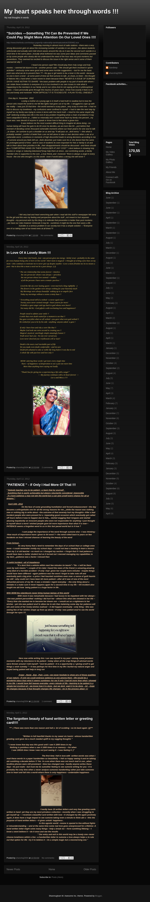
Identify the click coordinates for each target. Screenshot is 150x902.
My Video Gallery (110, 153)
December (111, 253)
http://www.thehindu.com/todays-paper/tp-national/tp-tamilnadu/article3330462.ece (43, 42)
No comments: (47, 235)
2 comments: (48, 467)
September (111, 202)
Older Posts (90, 869)
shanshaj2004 (115, 73)
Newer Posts (13, 869)
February (110, 303)
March (109, 228)
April (108, 217)
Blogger (98, 896)
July (108, 243)
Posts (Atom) (57, 877)
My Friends (111, 167)
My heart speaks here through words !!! (61, 11)
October (109, 363)
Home (52, 869)
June (108, 197)
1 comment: (47, 701)
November (111, 358)
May (108, 298)
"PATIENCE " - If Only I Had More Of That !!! (41, 485)
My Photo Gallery (110, 160)
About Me (110, 172)
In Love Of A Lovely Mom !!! (29, 253)
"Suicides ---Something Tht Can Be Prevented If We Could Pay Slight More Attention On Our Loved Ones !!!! (51, 35)
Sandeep (113, 67)
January (109, 348)
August (109, 238)
